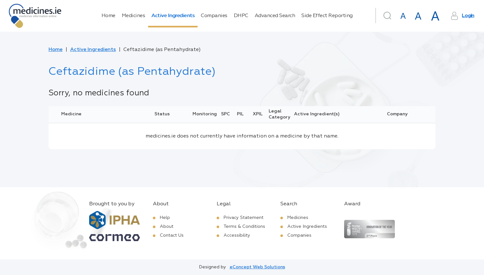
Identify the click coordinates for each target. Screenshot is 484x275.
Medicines (133, 15)
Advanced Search (275, 15)
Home (108, 15)
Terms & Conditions (244, 226)
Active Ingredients (172, 15)
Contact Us (172, 235)
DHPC (241, 15)
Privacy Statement (244, 217)
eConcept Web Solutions (257, 267)
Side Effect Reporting (327, 15)
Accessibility (237, 235)
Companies (214, 15)
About (166, 226)
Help (165, 217)
